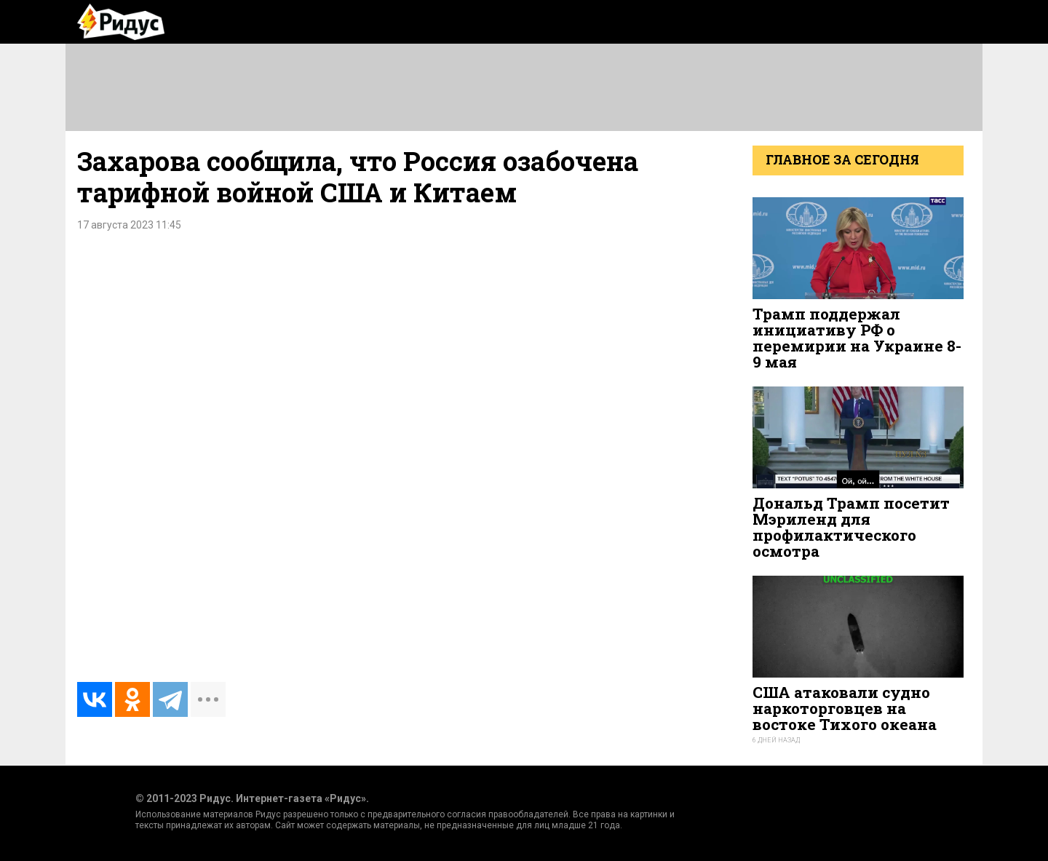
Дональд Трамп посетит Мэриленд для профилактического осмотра (851, 527)
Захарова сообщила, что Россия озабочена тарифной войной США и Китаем (357, 176)
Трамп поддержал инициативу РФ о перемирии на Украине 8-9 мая (857, 338)
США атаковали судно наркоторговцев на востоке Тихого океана (845, 708)
